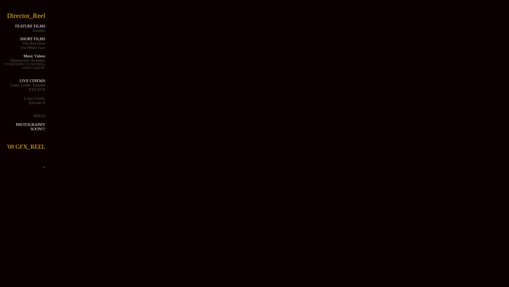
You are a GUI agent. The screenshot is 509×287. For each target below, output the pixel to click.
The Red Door (34, 43)
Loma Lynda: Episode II (34, 100)
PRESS (39, 116)
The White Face (32, 47)
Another (38, 30)
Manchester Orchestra (24, 64)
